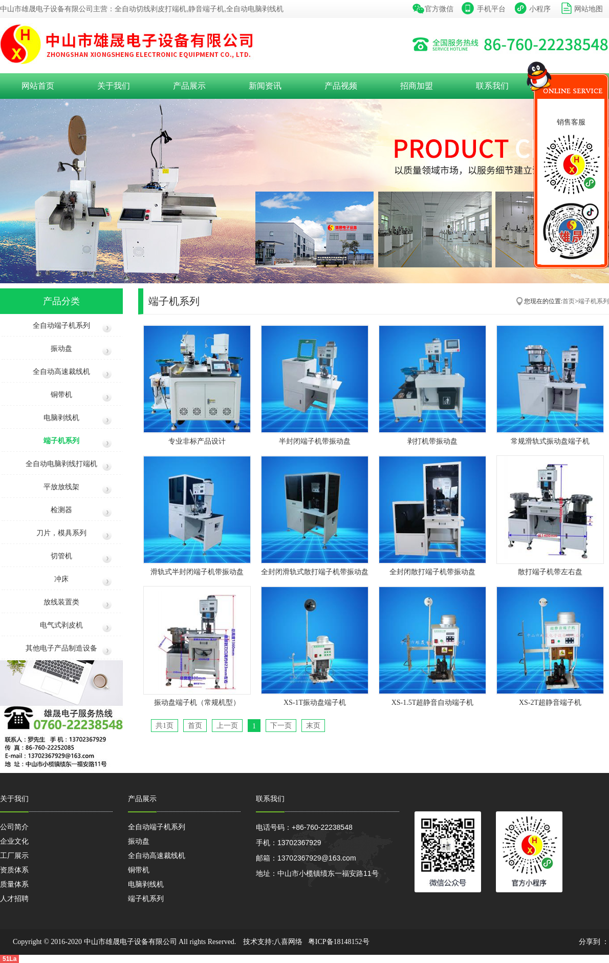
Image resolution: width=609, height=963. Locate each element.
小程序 (540, 9)
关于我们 (113, 85)
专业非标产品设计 (197, 441)
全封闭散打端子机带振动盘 (432, 572)
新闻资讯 (265, 85)
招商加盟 (416, 85)
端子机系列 (61, 441)
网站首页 (37, 85)
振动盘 (61, 348)
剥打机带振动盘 (432, 441)
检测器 (61, 510)
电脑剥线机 (61, 418)
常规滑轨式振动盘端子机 (550, 441)
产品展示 (189, 85)
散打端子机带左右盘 (550, 572)
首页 (568, 301)
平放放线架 (61, 487)
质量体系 (14, 884)
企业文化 (14, 841)
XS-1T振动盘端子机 (315, 702)
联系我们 (492, 85)
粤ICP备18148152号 (338, 942)
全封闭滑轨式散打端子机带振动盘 (314, 572)
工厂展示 (14, 855)
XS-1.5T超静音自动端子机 (432, 702)
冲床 (61, 579)
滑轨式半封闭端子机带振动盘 (197, 572)
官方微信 (439, 9)
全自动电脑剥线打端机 (61, 464)
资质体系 (14, 870)
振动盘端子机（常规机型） (197, 702)
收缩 (517, 105)
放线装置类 (61, 602)
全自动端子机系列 (61, 325)
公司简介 (14, 827)
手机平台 (491, 9)
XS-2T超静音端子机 (550, 702)
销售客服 (571, 122)
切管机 (61, 556)
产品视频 (340, 85)
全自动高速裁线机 (61, 371)
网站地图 (588, 9)
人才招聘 (14, 898)
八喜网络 (288, 942)
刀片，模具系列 (61, 533)
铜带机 (61, 395)
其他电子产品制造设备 (61, 648)
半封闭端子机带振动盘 (315, 441)
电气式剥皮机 (61, 625)
